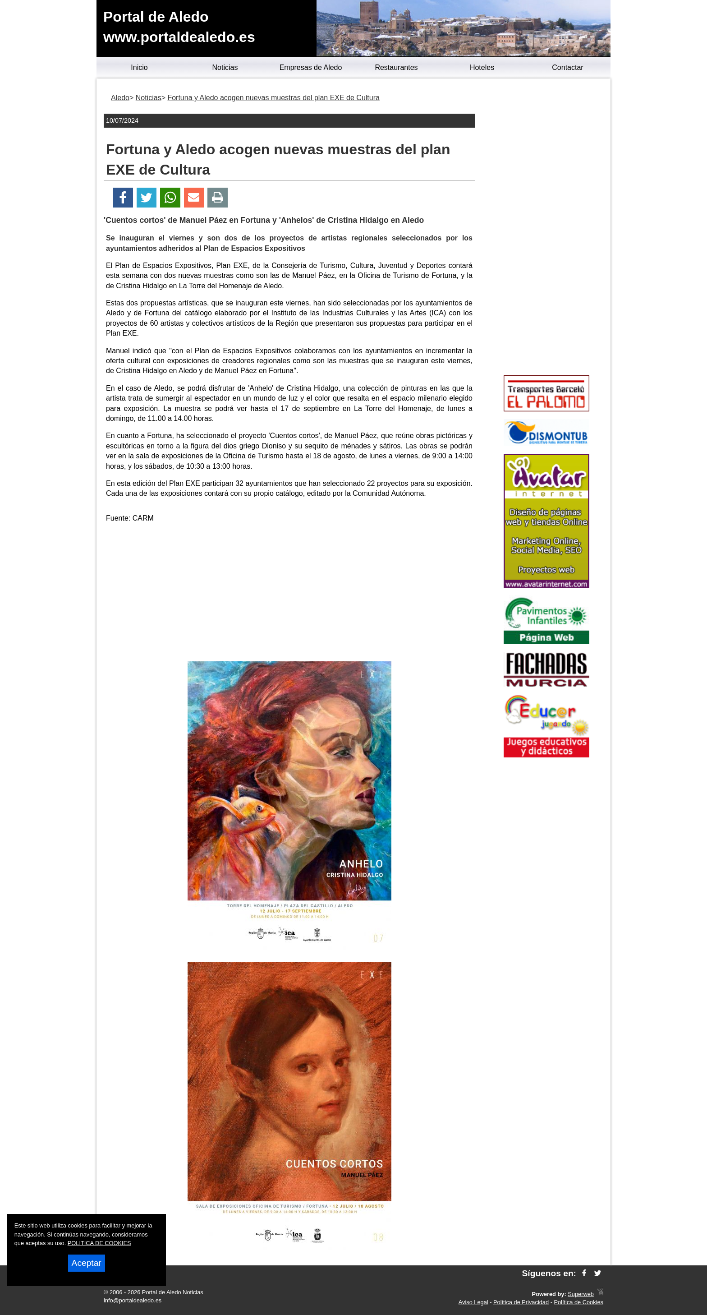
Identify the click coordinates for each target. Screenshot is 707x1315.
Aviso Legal (473, 1302)
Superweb (581, 1294)
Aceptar (86, 1263)
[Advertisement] (289, 594)
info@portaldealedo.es (132, 1300)
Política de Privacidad (521, 1302)
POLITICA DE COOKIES (99, 1243)
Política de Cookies (578, 1302)
